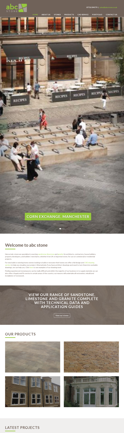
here (31, 267)
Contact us (111, 15)
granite (60, 254)
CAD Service (83, 15)
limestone (50, 254)
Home (35, 15)
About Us (46, 15)
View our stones (62, 315)
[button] (9, 125)
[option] (62, 125)
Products (69, 15)
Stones (57, 15)
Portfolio (97, 15)
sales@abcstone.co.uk (108, 7)
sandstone (42, 254)
